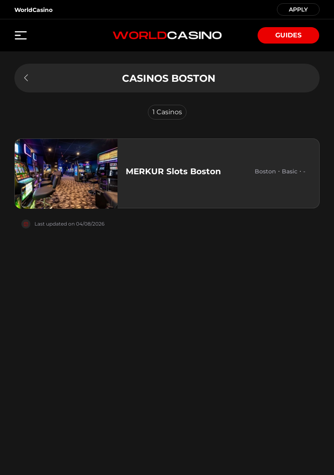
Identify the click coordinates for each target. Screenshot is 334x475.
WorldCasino (33, 10)
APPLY (298, 9)
